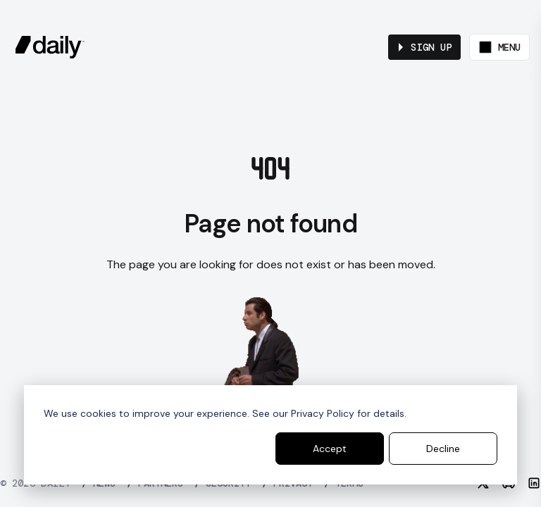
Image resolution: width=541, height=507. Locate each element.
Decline (443, 448)
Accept (330, 448)
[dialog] (270, 434)
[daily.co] (50, 47)
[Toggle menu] (499, 47)
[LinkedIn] (534, 483)
